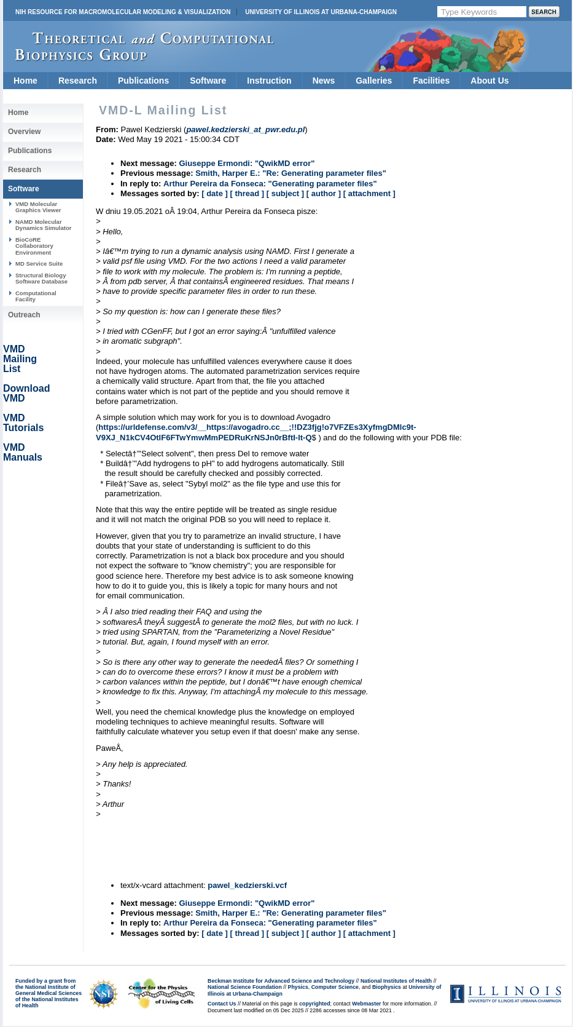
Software (208, 80)
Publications (143, 80)
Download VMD (26, 393)
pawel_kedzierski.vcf (247, 885)
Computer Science (335, 987)
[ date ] (214, 193)
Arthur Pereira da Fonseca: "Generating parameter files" (270, 183)
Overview (24, 131)
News (324, 80)
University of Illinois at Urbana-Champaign (321, 12)
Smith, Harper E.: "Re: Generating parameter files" (290, 173)
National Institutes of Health (396, 981)
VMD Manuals (22, 452)
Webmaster (366, 1004)
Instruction (269, 80)
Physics (298, 987)
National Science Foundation (245, 987)
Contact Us (222, 1004)
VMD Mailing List (20, 359)
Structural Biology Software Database (41, 278)
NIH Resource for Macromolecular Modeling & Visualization (122, 12)
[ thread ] (247, 193)
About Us (489, 80)
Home (25, 80)
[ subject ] (285, 193)
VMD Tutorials (23, 423)
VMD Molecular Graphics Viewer (38, 206)
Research (77, 80)
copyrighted (314, 1004)
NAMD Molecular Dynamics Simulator (43, 224)
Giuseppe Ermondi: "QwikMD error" (246, 163)
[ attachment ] (369, 193)
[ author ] (323, 193)
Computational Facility (36, 296)
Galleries (374, 80)
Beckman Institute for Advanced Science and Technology (281, 981)
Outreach (24, 315)
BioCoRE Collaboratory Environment (34, 246)
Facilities (431, 80)
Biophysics (386, 987)
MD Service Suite (39, 263)
